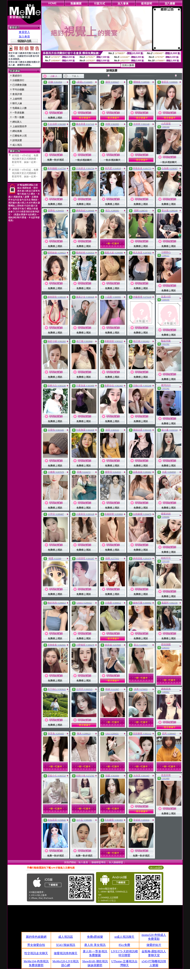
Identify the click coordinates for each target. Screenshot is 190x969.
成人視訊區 (65, 936)
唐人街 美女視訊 (95, 944)
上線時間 (17, 98)
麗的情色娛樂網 (36, 936)
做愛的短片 (154, 944)
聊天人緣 (17, 103)
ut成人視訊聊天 (124, 936)
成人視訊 (17, 144)
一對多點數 (18, 112)
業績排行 (17, 75)
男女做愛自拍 (36, 944)
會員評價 (17, 94)
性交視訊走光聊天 (36, 953)
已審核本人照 (19, 135)
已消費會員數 (19, 84)
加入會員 (24, 36)
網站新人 (17, 121)
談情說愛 (17, 140)
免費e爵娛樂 (95, 936)
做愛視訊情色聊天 (65, 953)
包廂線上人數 (19, 108)
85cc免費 (124, 944)
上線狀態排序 (19, 126)
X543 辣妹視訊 (65, 944)
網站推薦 (17, 131)
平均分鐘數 (18, 89)
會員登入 (24, 32)
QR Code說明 (156, 867)
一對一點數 (18, 117)
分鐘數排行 (18, 80)
